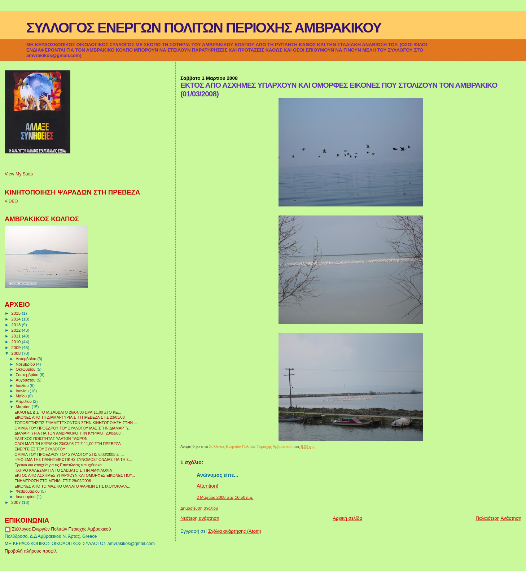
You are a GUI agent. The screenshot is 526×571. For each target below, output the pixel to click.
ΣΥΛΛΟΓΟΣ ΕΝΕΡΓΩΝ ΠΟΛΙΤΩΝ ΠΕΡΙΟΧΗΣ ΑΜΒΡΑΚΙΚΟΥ (203, 27)
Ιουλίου (23, 385)
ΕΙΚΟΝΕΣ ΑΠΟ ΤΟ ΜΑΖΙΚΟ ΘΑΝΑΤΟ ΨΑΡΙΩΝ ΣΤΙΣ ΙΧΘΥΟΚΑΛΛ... (72, 486)
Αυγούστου (26, 380)
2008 (16, 353)
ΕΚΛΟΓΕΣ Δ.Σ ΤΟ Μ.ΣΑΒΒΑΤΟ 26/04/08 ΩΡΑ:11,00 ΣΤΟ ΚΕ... (67, 412)
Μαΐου (22, 396)
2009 (16, 347)
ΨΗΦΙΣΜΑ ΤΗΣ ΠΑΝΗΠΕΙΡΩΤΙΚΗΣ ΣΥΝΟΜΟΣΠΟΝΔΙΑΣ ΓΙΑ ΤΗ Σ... (73, 459)
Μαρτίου (24, 407)
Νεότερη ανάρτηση (199, 518)
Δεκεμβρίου (27, 359)
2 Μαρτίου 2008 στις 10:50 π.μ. (225, 497)
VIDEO (11, 201)
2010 (16, 341)
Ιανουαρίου (26, 496)
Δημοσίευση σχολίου (199, 508)
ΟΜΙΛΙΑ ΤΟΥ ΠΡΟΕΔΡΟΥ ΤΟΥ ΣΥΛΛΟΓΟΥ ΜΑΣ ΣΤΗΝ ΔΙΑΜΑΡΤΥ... (72, 428)
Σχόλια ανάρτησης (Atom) (234, 531)
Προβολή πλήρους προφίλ (31, 551)
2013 (16, 324)
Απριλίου (24, 401)
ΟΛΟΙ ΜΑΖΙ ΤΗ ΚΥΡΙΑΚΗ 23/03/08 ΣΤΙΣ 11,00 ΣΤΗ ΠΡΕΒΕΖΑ (67, 443)
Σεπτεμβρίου (28, 374)
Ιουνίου (23, 391)
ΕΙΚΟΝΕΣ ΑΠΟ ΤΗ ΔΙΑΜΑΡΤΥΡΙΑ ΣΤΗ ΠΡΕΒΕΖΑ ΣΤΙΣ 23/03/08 (69, 417)
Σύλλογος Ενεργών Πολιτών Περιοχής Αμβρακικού (61, 529)
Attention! (207, 486)
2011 (16, 336)
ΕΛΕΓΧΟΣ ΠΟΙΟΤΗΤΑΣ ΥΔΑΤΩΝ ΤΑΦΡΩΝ (51, 438)
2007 (16, 502)
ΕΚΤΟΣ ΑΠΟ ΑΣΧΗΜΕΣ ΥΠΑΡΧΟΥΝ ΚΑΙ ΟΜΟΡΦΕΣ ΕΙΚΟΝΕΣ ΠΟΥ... (74, 475)
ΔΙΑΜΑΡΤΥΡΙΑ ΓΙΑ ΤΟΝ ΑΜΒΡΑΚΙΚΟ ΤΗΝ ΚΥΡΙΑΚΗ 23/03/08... (69, 433)
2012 (16, 330)
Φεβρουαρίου (28, 491)
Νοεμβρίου (26, 364)
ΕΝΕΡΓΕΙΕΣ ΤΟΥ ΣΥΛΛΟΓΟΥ (39, 449)
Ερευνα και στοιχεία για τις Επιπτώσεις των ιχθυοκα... (59, 465)
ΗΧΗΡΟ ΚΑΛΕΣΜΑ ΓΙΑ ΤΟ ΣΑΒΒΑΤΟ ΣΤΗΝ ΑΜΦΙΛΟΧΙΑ (63, 470)
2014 (16, 319)
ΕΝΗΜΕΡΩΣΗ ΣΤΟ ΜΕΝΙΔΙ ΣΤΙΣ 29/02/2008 (52, 481)
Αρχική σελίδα (347, 518)
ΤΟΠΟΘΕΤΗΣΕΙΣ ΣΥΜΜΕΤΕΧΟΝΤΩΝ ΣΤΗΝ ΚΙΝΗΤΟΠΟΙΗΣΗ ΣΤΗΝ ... (75, 422)
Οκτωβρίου (26, 369)
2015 (16, 313)
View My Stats (19, 173)
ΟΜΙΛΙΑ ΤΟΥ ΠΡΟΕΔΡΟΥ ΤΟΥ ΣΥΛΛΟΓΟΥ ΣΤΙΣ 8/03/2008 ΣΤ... (69, 454)
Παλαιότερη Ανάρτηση (498, 518)
